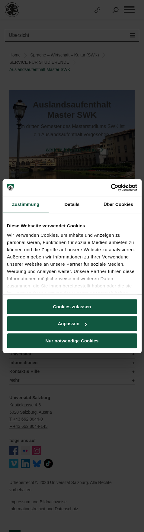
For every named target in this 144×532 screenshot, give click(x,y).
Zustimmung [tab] (25, 204)
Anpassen (72, 323)
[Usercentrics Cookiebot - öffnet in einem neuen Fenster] (110, 187)
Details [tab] (72, 204)
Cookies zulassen (72, 306)
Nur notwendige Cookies (72, 340)
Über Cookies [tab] (118, 204)
